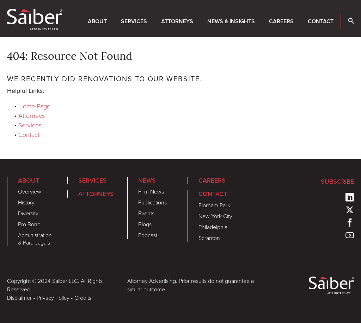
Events (146, 213)
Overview (29, 191)
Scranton (209, 238)
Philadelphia (212, 227)
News (147, 180)
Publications (152, 202)
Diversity (28, 213)
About (97, 21)
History (26, 202)
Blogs (145, 224)
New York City (215, 216)
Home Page (34, 106)
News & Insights (231, 21)
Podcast (147, 235)
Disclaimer (19, 298)
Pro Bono (29, 224)
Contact (321, 21)
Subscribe (337, 181)
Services (134, 21)
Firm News (151, 191)
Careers (281, 21)
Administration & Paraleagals (35, 238)
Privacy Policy (53, 298)
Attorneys (177, 21)
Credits (82, 298)
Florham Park (214, 205)
